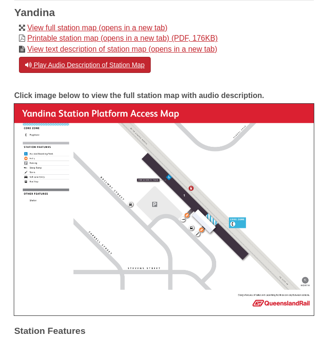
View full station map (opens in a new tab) (97, 28)
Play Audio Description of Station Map (85, 65)
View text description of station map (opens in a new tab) (122, 49)
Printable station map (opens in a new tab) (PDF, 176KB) (122, 38)
